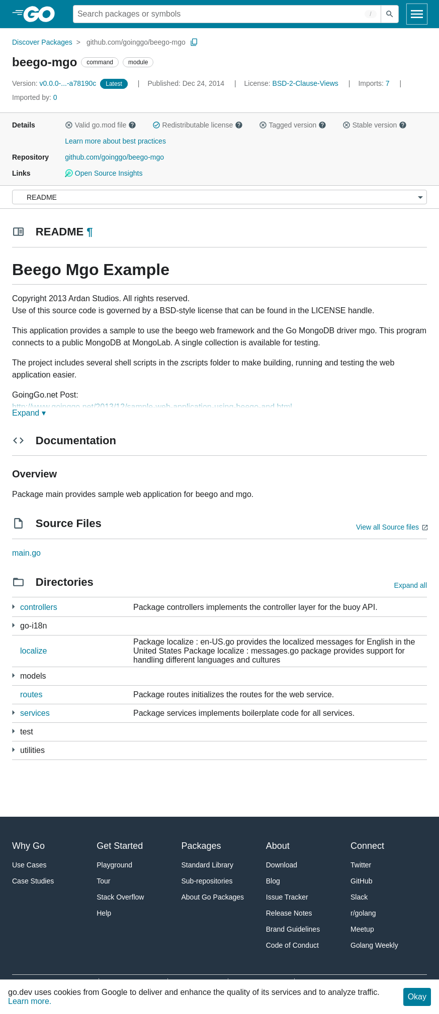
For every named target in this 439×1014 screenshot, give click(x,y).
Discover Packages (42, 42)
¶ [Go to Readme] (89, 231)
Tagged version (292, 125)
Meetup (362, 929)
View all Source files (387, 527)
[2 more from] (13, 731)
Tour (103, 881)
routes (31, 694)
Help (104, 913)
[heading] (42, 14)
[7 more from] (13, 625)
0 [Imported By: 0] (34, 97)
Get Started (120, 846)
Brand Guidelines (293, 929)
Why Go (28, 846)
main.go (26, 553)
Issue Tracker (287, 897)
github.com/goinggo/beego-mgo (136, 42)
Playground (114, 865)
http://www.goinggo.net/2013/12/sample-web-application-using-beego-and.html (152, 407)
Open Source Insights (103, 173)
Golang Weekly (374, 945)
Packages (201, 846)
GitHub (361, 881)
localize (33, 651)
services (35, 713)
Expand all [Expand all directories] (410, 585)
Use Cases (29, 865)
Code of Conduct (292, 945)
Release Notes (289, 913)
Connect (367, 846)
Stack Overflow (120, 897)
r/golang (363, 913)
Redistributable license (197, 125)
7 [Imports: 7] (374, 83)
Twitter (360, 865)
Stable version (374, 125)
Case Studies (33, 881)
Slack (359, 897)
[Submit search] (390, 14)
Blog (273, 881)
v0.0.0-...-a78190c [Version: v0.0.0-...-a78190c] (55, 83)
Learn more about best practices (115, 141)
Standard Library (208, 865)
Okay (417, 996)
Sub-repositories (207, 881)
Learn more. (29, 1001)
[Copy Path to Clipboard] (194, 42)
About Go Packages (213, 897)
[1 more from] (13, 606)
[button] (69, 125)
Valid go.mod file (100, 125)
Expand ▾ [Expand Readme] (29, 413)
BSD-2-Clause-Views (305, 83)
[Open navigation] (417, 14)
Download (281, 865)
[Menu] (219, 197)
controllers (38, 607)
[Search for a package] (227, 14)
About (278, 846)
